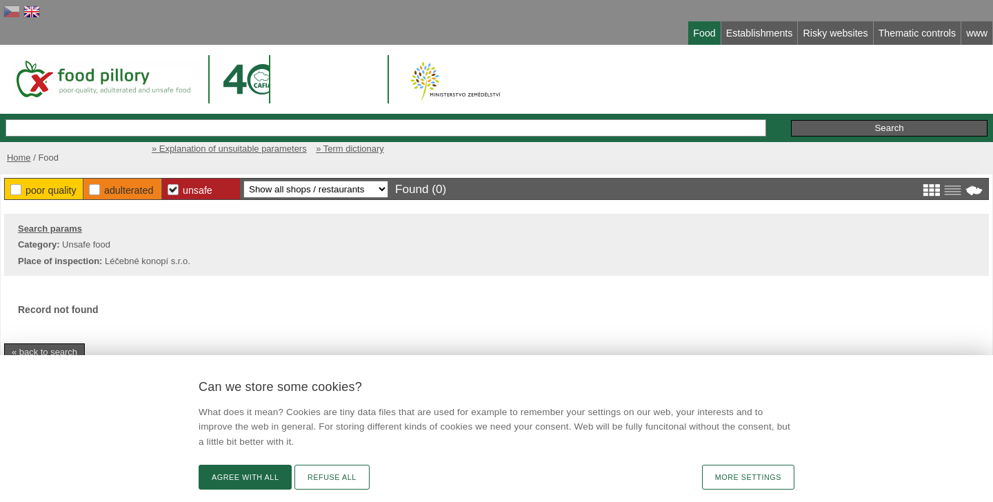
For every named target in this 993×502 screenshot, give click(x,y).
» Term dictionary (349, 148)
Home (19, 157)
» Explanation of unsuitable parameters (229, 148)
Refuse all (332, 477)
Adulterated (128, 190)
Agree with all (245, 477)
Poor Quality (51, 190)
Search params (50, 228)
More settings (748, 477)
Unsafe (197, 190)
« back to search (44, 352)
